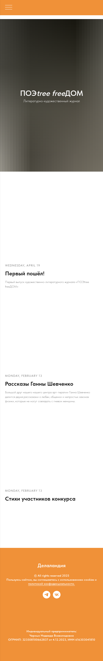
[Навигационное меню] (8, 7)
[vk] (57, 597)
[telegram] (46, 597)
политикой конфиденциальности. (51, 583)
